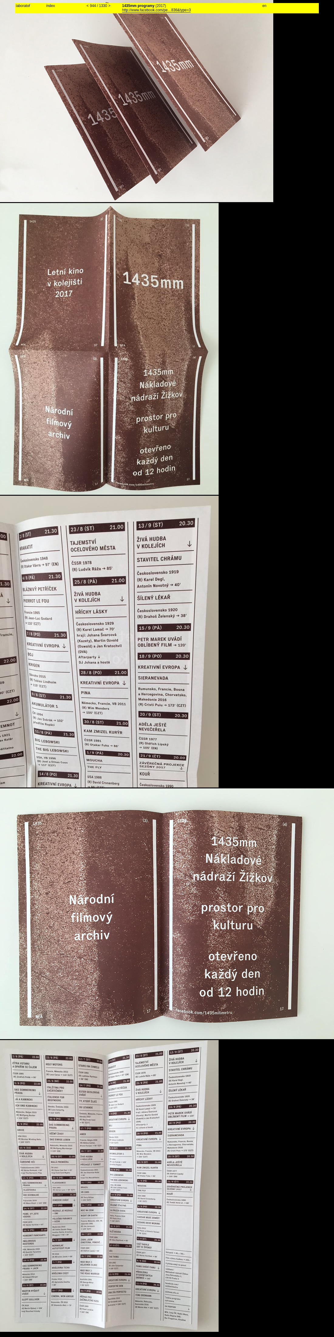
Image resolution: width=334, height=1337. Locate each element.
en (264, 6)
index (50, 6)
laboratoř (23, 6)
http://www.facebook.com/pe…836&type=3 (156, 10)
